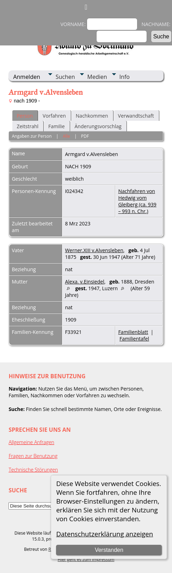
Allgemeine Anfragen (31, 442)
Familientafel (134, 338)
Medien (97, 77)
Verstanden (109, 550)
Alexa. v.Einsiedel (84, 281)
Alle (66, 136)
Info (124, 77)
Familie (56, 126)
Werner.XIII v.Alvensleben (94, 250)
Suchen (65, 77)
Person (25, 115)
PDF (85, 136)
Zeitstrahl (27, 126)
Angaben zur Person (32, 136)
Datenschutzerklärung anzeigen (104, 533)
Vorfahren (54, 115)
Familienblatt (133, 332)
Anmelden (26, 77)
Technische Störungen (33, 469)
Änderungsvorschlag (98, 126)
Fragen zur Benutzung (32, 456)
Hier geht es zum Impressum (86, 559)
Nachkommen (92, 115)
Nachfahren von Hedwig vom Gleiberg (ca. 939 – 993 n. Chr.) (137, 201)
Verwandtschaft (136, 115)
